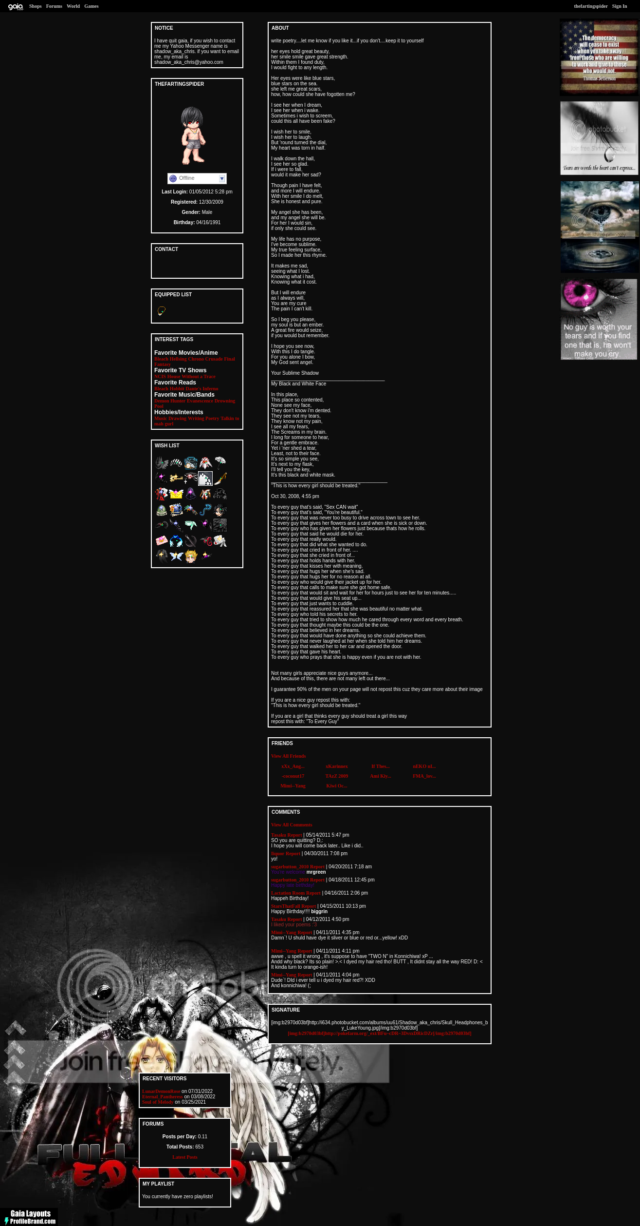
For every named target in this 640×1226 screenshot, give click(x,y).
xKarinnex (337, 766)
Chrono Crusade (205, 359)
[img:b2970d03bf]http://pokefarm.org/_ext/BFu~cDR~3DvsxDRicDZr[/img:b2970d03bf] (379, 1033)
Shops (35, 6)
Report (295, 835)
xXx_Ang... (293, 766)
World (73, 6)
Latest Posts (184, 1157)
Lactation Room (288, 893)
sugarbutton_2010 (290, 866)
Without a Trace (198, 376)
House (174, 376)
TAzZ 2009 (337, 776)
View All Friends (288, 756)
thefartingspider (590, 6)
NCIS (160, 376)
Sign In (619, 6)
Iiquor (277, 853)
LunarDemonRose (161, 1091)
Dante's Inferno (201, 388)
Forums (54, 6)
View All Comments (291, 824)
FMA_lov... (424, 776)
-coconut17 (293, 776)
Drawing (177, 418)
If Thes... (380, 766)
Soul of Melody (157, 1102)
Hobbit (177, 388)
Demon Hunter (169, 400)
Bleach (161, 359)
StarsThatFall (285, 906)
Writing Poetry (203, 418)
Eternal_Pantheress (162, 1096)
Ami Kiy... (380, 776)
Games (91, 6)
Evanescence (200, 400)
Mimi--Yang (293, 785)
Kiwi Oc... (337, 785)
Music (160, 418)
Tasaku (278, 835)
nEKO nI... (424, 766)
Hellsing (178, 359)
